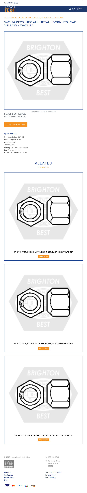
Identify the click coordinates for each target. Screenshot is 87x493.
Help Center (9, 477)
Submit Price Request (15, 124)
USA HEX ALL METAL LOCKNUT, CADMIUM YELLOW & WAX (38, 18)
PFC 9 (10, 18)
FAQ (6, 480)
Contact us (8, 475)
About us (7, 472)
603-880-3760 (11, 3)
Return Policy (50, 477)
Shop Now (43, 256)
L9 (5, 18)
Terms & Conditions (53, 472)
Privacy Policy (50, 475)
